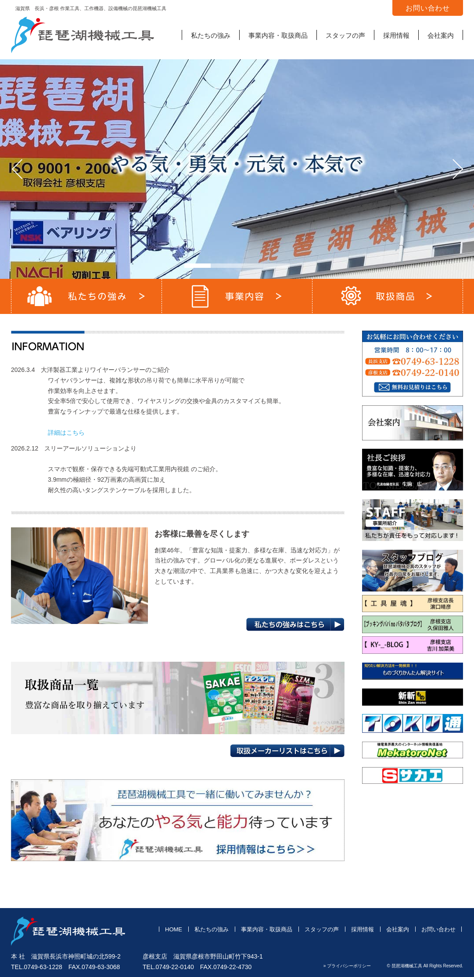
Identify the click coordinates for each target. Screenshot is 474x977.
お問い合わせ (438, 929)
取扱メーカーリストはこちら (287, 750)
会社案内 (440, 35)
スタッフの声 (345, 35)
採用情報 (396, 35)
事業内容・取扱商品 (278, 35)
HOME (173, 929)
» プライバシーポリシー (347, 965)
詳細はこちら (66, 432)
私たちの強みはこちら (295, 624)
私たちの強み (210, 35)
